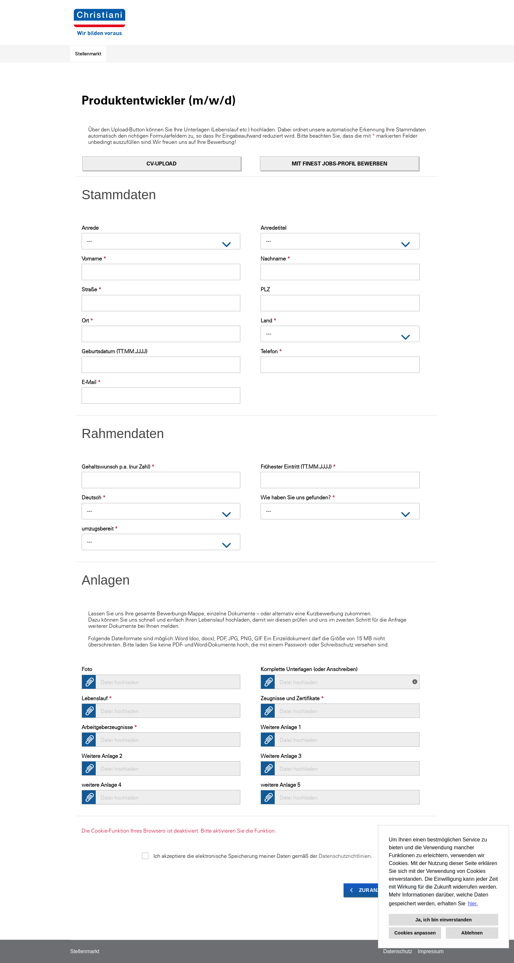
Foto (87, 669)
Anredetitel (274, 227)
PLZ (265, 289)
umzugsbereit (100, 528)
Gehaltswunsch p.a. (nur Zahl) (118, 466)
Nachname (275, 258)
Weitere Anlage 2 (102, 756)
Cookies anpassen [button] (415, 932)
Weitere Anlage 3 (281, 756)
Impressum (431, 951)
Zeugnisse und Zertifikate (292, 698)
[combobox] (161, 241)
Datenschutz (397, 951)
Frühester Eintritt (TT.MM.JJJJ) (298, 466)
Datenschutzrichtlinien (345, 856)
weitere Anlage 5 (280, 784)
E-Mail (91, 382)
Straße (91, 289)
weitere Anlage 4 (101, 784)
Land (268, 320)
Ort (87, 320)
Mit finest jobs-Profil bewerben (339, 163)
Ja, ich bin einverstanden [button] (443, 919)
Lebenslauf (97, 698)
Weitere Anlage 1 (281, 727)
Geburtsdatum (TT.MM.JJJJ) (114, 351)
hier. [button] (473, 903)
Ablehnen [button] (472, 932)
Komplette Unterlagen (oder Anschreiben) (309, 669)
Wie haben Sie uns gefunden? (298, 497)
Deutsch (94, 497)
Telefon (271, 351)
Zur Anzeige (375, 890)
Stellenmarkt (88, 54)
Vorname (94, 258)
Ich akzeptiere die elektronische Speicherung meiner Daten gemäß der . (262, 856)
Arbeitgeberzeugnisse (109, 727)
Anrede (90, 227)
